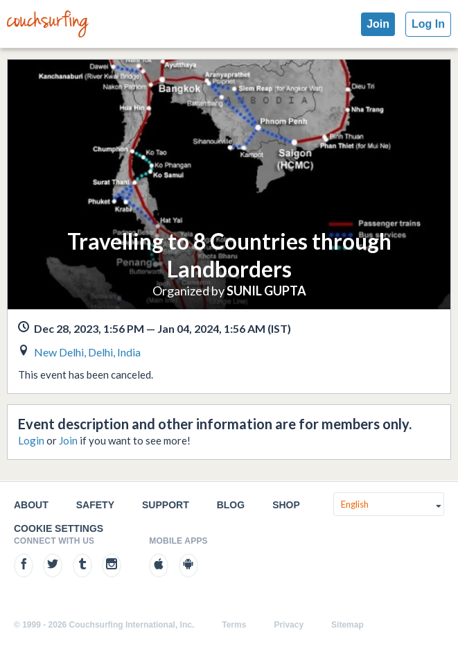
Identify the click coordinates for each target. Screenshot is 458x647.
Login (31, 440)
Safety (95, 504)
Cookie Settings (58, 528)
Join (378, 24)
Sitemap (347, 625)
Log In (428, 24)
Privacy (288, 625)
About (31, 504)
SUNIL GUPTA (266, 290)
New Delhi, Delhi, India (87, 352)
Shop (286, 504)
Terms (234, 625)
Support (165, 504)
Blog (231, 504)
